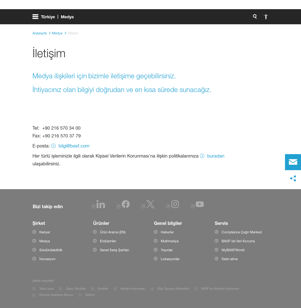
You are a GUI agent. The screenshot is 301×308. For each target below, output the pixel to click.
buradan (215, 156)
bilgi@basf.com (74, 146)
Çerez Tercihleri (76, 288)
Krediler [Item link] (103, 288)
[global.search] (207, 18)
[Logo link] (250, 18)
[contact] (293, 162)
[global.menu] (54, 18)
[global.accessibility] (217, 18)
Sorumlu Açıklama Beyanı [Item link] (56, 295)
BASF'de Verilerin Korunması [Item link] (220, 288)
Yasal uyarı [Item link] (46, 288)
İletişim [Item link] (90, 295)
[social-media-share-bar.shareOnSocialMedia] (293, 179)
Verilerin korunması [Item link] (132, 288)
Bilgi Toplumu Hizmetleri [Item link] (173, 288)
